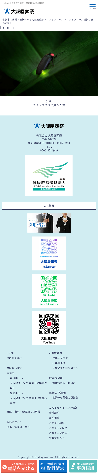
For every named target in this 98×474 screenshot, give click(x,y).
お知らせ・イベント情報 (63, 407)
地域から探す (14, 368)
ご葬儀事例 (58, 363)
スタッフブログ (58, 427)
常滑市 (11, 373)
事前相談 (54, 417)
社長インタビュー (59, 432)
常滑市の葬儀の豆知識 (65, 397)
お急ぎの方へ (14, 421)
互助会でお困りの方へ (65, 368)
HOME (11, 352)
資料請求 (54, 412)
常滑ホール (16, 378)
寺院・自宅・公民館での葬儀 (23, 411)
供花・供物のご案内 (18, 426)
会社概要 (49, 205)
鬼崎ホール (16, 393)
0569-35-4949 (49, 150)
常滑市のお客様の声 (64, 382)
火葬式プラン (60, 358)
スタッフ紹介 (57, 422)
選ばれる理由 (14, 358)
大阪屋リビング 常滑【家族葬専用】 (28, 385)
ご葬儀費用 (55, 352)
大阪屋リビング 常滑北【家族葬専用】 (28, 400)
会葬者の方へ (57, 438)
